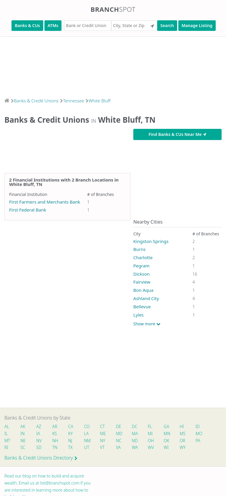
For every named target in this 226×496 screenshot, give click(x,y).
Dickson (141, 274)
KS (54, 433)
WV (151, 447)
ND (135, 440)
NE (23, 440)
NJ (70, 440)
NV (38, 440)
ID (198, 426)
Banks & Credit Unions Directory (40, 458)
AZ (38, 426)
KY (70, 433)
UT (86, 447)
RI (6, 447)
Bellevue (142, 306)
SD (38, 447)
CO (87, 426)
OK (167, 440)
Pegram (141, 266)
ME (103, 433)
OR (182, 440)
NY (102, 440)
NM (87, 440)
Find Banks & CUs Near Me (177, 134)
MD (119, 433)
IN (22, 433)
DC (134, 426)
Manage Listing (197, 25)
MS (183, 433)
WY (183, 447)
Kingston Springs (151, 241)
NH (55, 440)
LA (86, 433)
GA (167, 426)
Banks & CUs (27, 25)
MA (135, 433)
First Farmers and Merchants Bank (44, 202)
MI (150, 433)
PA (198, 440)
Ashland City (146, 298)
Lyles (138, 315)
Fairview (141, 282)
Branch (113, 9)
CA (70, 426)
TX (70, 447)
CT (102, 426)
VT (102, 447)
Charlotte (143, 257)
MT (7, 440)
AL (6, 426)
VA (118, 447)
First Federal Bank (27, 210)
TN (55, 447)
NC (119, 440)
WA (135, 447)
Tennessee (73, 101)
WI (166, 447)
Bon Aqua (143, 290)
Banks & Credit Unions (36, 101)
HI (182, 426)
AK (22, 426)
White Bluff (99, 101)
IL (6, 433)
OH (151, 440)
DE (118, 426)
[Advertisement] (113, 65)
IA (38, 433)
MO (199, 433)
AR (54, 426)
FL (150, 426)
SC (22, 447)
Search (167, 25)
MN (167, 433)
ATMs (53, 25)
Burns (139, 249)
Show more (146, 324)
